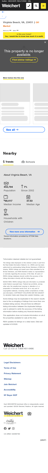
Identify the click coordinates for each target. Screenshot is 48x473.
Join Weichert (10, 384)
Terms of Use (10, 368)
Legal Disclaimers (12, 362)
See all (12, 129)
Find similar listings (24, 59)
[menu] (43, 6)
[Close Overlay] (45, 42)
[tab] (8, 162)
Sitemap (7, 379)
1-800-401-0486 (26, 348)
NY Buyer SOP (10, 395)
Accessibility (9, 389)
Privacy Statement (12, 373)
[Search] (36, 6)
